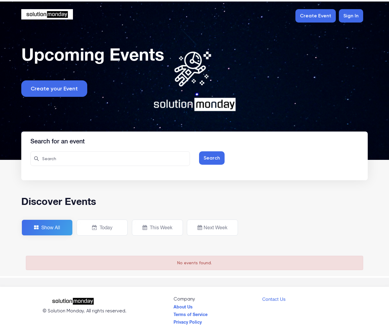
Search (212, 158)
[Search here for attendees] (110, 158)
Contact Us (274, 298)
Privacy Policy (188, 320)
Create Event (315, 16)
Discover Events (58, 201)
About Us (183, 305)
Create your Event (54, 88)
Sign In (351, 16)
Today (102, 227)
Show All (47, 227)
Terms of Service (191, 313)
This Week (157, 227)
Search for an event (57, 140)
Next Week (212, 227)
